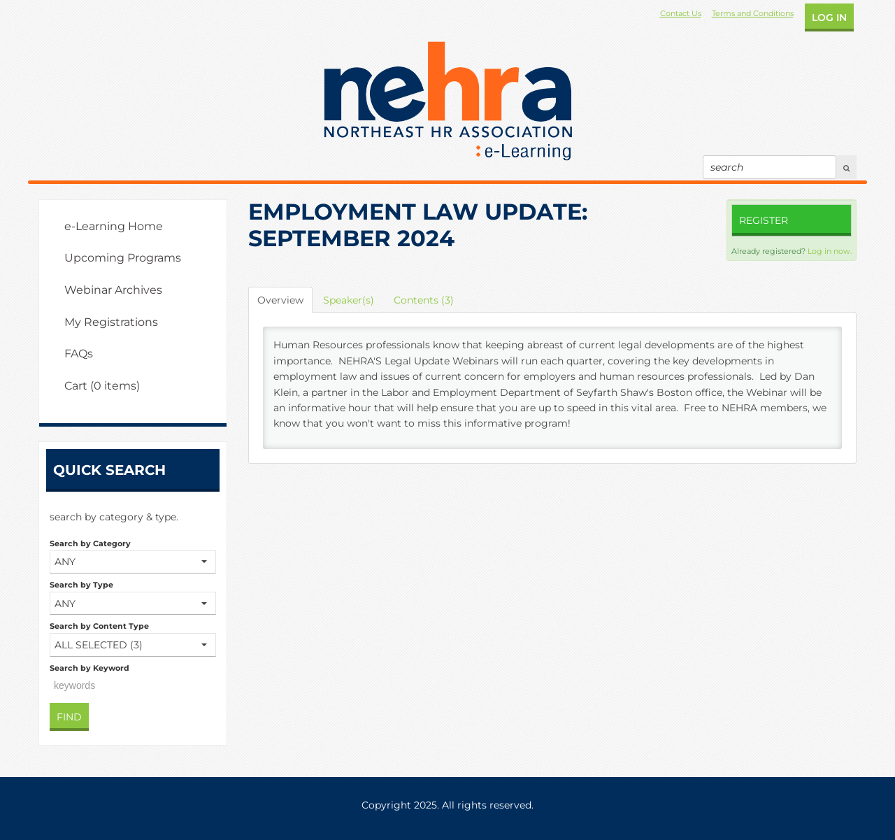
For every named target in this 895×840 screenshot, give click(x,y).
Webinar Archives (113, 290)
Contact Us (680, 13)
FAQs (78, 353)
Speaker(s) (348, 300)
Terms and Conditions (753, 13)
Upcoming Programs (122, 257)
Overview (280, 300)
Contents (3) (424, 300)
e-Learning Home (113, 226)
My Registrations (111, 322)
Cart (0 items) (102, 385)
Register (763, 220)
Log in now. (830, 251)
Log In (829, 17)
